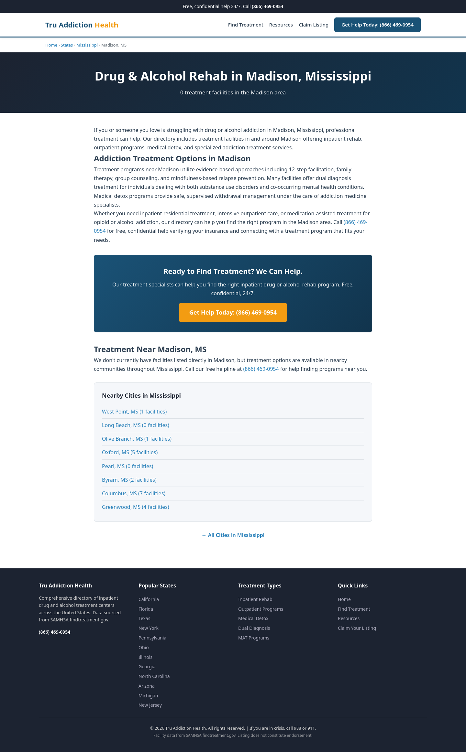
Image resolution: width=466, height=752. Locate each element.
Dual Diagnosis (254, 628)
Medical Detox (253, 618)
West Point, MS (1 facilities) (134, 411)
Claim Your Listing (357, 628)
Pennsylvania (152, 638)
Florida (146, 609)
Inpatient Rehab (255, 599)
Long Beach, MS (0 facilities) (135, 425)
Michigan (148, 696)
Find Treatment (245, 24)
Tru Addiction (81, 24)
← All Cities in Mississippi (233, 535)
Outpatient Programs (260, 609)
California (149, 599)
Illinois (145, 657)
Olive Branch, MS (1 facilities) (137, 438)
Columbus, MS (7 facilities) (133, 493)
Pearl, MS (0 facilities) (127, 466)
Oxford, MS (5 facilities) (130, 452)
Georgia (147, 666)
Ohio (144, 647)
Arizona (147, 686)
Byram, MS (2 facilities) (129, 479)
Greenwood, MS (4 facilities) (135, 506)
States (67, 45)
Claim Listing (313, 24)
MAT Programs (253, 638)
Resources (281, 24)
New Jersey (150, 705)
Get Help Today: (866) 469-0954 (377, 24)
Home (51, 45)
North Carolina (154, 676)
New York (149, 628)
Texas (144, 618)
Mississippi (87, 45)
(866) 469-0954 (267, 6)
